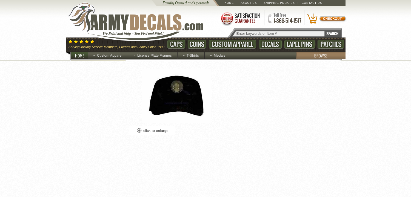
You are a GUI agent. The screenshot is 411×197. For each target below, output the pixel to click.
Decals (270, 44)
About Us (249, 2)
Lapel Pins (299, 44)
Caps (176, 44)
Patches (331, 44)
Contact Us (312, 2)
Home (229, 2)
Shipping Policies (279, 2)
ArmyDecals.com (141, 22)
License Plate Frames (154, 55)
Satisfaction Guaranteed (240, 18)
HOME (81, 55)
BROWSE (311, 55)
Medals (219, 55)
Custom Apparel (232, 44)
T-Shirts (193, 55)
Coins (197, 44)
